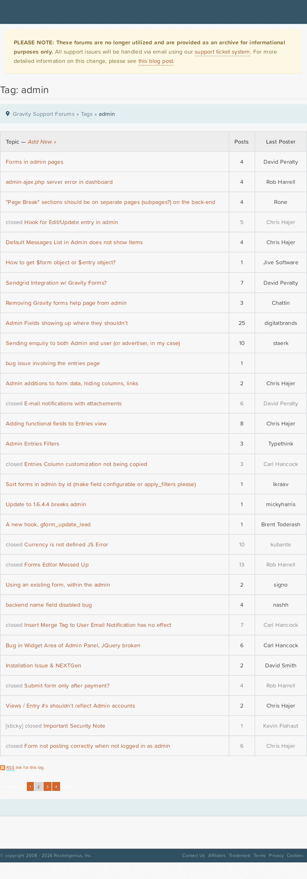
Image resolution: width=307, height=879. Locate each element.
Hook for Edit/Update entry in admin (71, 222)
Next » (69, 787)
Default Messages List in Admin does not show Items (74, 242)
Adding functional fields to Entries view (56, 423)
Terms (260, 855)
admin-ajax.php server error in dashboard (59, 181)
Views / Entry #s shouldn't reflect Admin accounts (70, 705)
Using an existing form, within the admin (58, 584)
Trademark (239, 855)
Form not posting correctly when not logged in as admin (97, 745)
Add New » (42, 141)
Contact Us (193, 855)
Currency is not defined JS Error (66, 544)
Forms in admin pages (34, 161)
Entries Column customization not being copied (85, 464)
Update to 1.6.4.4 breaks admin (46, 504)
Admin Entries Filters (32, 443)
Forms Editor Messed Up (56, 564)
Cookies (295, 855)
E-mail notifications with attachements (73, 403)
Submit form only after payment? (66, 685)
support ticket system (222, 51)
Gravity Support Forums (44, 113)
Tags (86, 113)
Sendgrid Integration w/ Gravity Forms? (56, 282)
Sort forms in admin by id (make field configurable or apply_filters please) (101, 484)
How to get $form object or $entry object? (61, 262)
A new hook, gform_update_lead (48, 524)
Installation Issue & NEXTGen (43, 665)
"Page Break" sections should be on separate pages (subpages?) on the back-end (110, 202)
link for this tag (25, 767)
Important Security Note (74, 725)
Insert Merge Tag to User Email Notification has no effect (97, 624)
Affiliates (217, 855)
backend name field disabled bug (49, 604)
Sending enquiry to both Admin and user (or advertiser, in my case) (93, 343)
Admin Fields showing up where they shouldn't (67, 323)
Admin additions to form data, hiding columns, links (72, 383)
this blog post (155, 60)
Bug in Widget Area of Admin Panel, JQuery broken (73, 645)
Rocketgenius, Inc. (73, 855)
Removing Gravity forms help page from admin (66, 302)
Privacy (276, 855)
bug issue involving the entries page (53, 363)
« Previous (12, 787)
